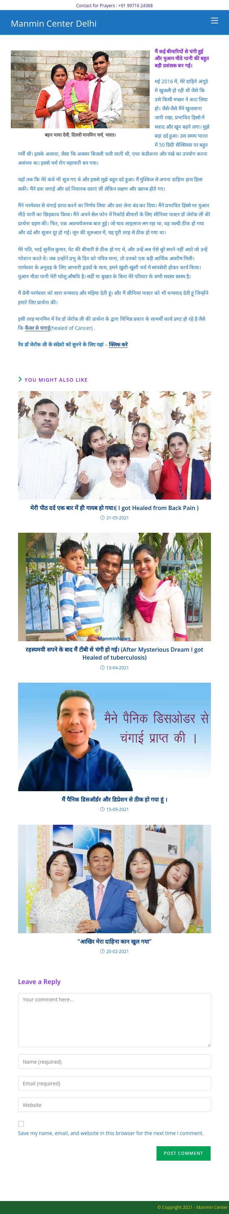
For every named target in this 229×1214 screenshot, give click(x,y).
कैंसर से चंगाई (37, 327)
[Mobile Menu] (214, 20)
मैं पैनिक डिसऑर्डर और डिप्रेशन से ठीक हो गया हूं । (114, 799)
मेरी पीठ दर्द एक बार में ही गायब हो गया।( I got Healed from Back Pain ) (114, 508)
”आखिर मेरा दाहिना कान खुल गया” (114, 941)
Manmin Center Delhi (54, 23)
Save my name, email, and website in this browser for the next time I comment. (111, 1133)
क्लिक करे (118, 344)
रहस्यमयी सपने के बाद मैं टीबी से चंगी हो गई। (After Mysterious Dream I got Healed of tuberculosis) (114, 653)
